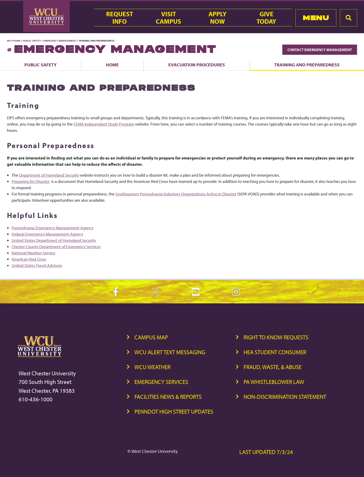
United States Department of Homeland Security (54, 240)
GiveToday (266, 17)
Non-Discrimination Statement (285, 396)
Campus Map (151, 337)
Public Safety (32, 40)
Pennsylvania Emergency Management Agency (52, 227)
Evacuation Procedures (196, 65)
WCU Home (13, 40)
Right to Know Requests (276, 337)
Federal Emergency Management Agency (47, 234)
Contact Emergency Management (319, 49)
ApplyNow (217, 17)
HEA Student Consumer (275, 352)
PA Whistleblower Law (274, 381)
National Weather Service (33, 253)
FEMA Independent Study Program (104, 124)
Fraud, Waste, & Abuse (273, 366)
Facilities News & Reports (168, 396)
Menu (316, 17)
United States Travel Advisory (37, 265)
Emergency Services (161, 381)
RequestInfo (119, 17)
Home (112, 65)
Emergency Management (59, 40)
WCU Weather (152, 366)
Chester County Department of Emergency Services (56, 246)
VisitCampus (168, 17)
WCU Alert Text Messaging (169, 352)
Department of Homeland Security (49, 175)
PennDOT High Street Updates (173, 411)
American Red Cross (29, 259)
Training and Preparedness (307, 65)
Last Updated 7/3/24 (266, 451)
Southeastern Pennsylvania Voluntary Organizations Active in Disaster (175, 194)
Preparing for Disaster (31, 181)
